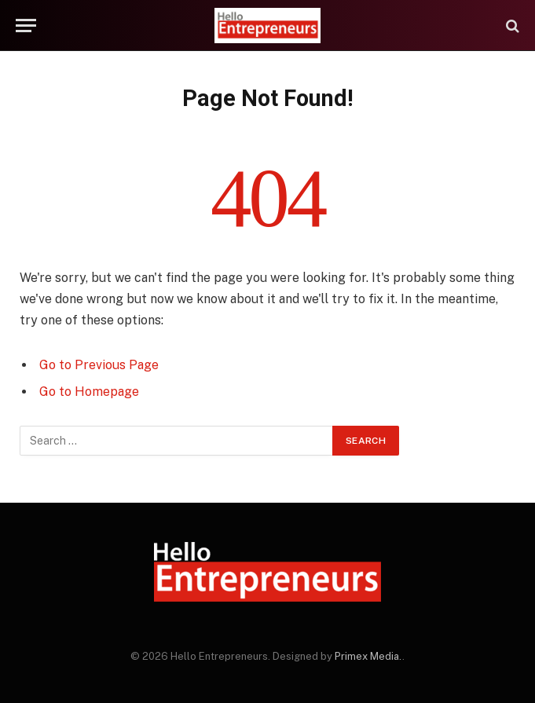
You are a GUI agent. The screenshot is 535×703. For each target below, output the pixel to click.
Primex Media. (368, 656)
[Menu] (26, 25)
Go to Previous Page (99, 364)
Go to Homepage (89, 391)
